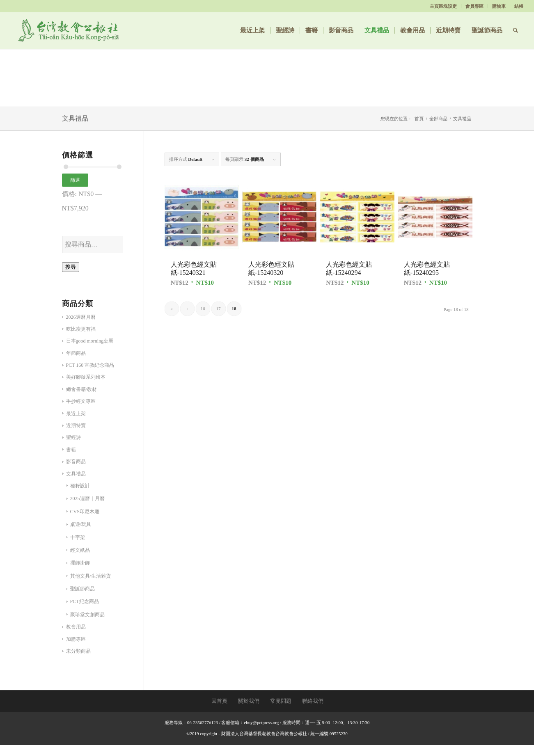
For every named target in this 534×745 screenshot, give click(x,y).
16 (203, 308)
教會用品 (76, 627)
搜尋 (70, 267)
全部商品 (438, 118)
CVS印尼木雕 (84, 511)
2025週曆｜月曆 (87, 498)
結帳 (518, 6)
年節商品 (76, 353)
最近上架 (76, 413)
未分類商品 (78, 651)
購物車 (499, 6)
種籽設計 (80, 486)
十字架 (77, 537)
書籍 (71, 449)
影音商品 (76, 461)
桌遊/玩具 (80, 524)
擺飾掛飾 (80, 563)
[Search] (515, 30)
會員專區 (474, 6)
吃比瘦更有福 (81, 329)
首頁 (419, 118)
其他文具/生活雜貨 (90, 576)
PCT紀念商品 (84, 601)
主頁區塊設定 (443, 6)
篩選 (75, 180)
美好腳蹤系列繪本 (85, 377)
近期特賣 (76, 425)
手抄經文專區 (81, 401)
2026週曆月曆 (81, 317)
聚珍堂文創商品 (87, 614)
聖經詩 (73, 437)
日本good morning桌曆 (90, 341)
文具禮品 (76, 474)
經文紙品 (80, 550)
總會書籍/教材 (81, 389)
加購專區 (76, 639)
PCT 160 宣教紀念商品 (90, 365)
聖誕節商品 (82, 589)
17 (218, 308)
